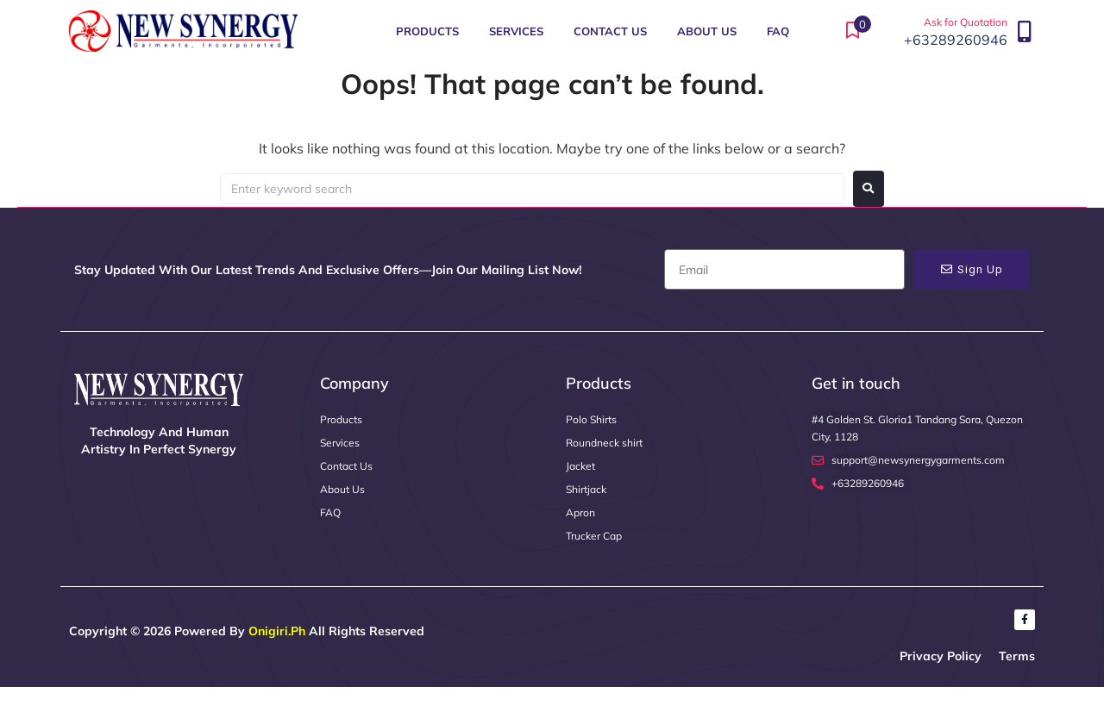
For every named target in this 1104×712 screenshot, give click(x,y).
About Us (707, 31)
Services (516, 31)
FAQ (778, 31)
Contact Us (610, 31)
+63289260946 (955, 39)
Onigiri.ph (276, 631)
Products (427, 31)
